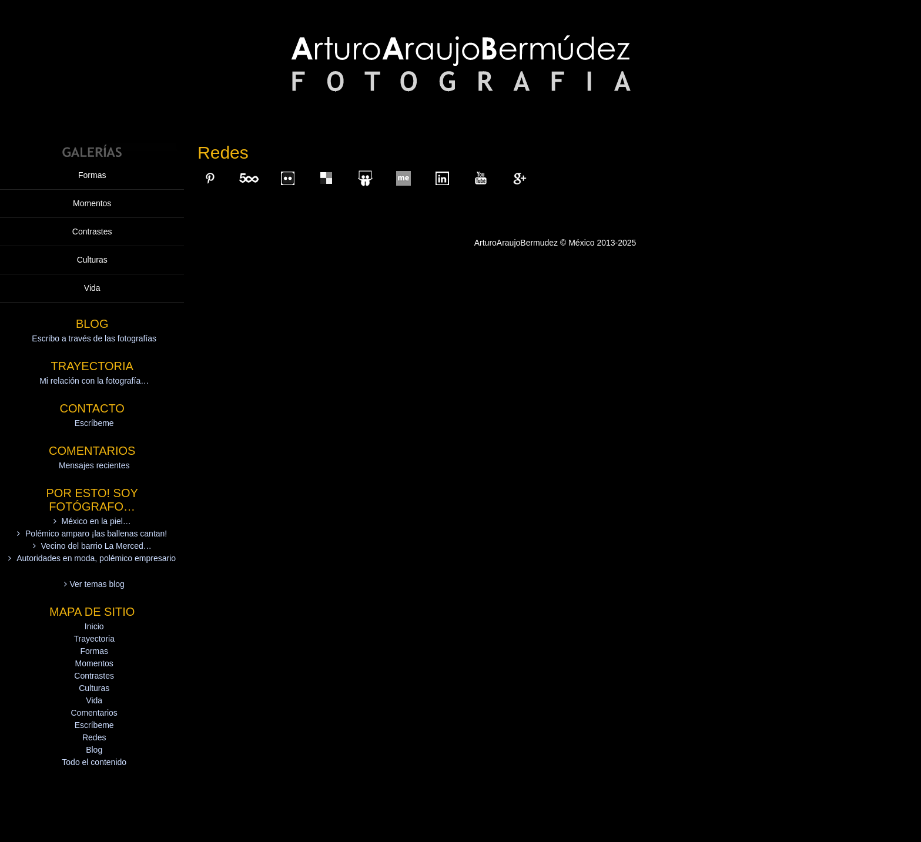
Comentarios (94, 712)
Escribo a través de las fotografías (94, 338)
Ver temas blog (97, 584)
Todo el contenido (94, 762)
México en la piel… (96, 521)
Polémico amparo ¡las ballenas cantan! (96, 533)
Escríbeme (94, 423)
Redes (94, 737)
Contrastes (92, 231)
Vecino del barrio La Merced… (96, 546)
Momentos (92, 203)
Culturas (92, 259)
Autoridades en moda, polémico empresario (96, 558)
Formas (92, 175)
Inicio (94, 626)
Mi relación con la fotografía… (94, 380)
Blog (94, 749)
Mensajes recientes (94, 465)
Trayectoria (94, 638)
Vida (92, 288)
